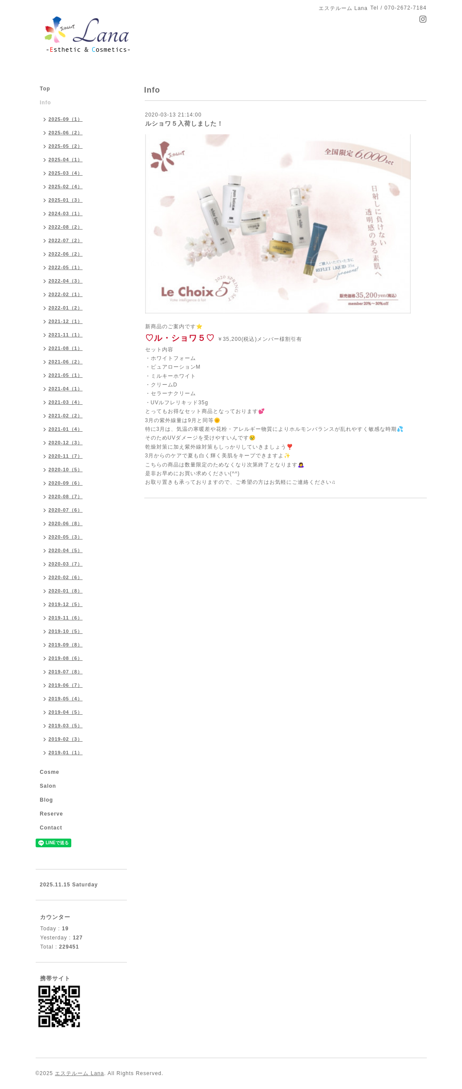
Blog (46, 800)
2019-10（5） (66, 631)
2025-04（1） (66, 159)
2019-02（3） (66, 739)
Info (45, 103)
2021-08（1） (66, 348)
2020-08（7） (66, 496)
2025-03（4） (66, 173)
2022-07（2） (66, 240)
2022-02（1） (66, 294)
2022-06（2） (66, 253)
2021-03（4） (66, 402)
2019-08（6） (66, 658)
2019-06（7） (66, 685)
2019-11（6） (66, 617)
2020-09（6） (66, 483)
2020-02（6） (66, 577)
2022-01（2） (66, 307)
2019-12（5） (66, 604)
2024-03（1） (66, 213)
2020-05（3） (66, 537)
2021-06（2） (66, 361)
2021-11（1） (66, 334)
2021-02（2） (66, 415)
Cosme (50, 772)
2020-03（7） (66, 563)
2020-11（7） (66, 456)
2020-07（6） (66, 510)
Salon (48, 786)
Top (45, 89)
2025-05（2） (66, 146)
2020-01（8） (66, 590)
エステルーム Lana (79, 1073)
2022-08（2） (66, 227)
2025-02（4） (66, 186)
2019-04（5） (66, 712)
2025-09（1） (66, 119)
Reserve (51, 814)
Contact (51, 828)
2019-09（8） (66, 644)
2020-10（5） (66, 469)
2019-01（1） (66, 752)
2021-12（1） (66, 321)
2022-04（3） (66, 280)
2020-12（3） (66, 442)
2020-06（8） (66, 523)
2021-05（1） (66, 375)
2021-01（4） (66, 429)
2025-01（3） (66, 200)
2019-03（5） (66, 725)
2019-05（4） (66, 698)
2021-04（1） (66, 388)
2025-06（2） (66, 132)
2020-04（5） (66, 550)
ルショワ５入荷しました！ (184, 123)
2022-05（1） (66, 267)
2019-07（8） (66, 671)
